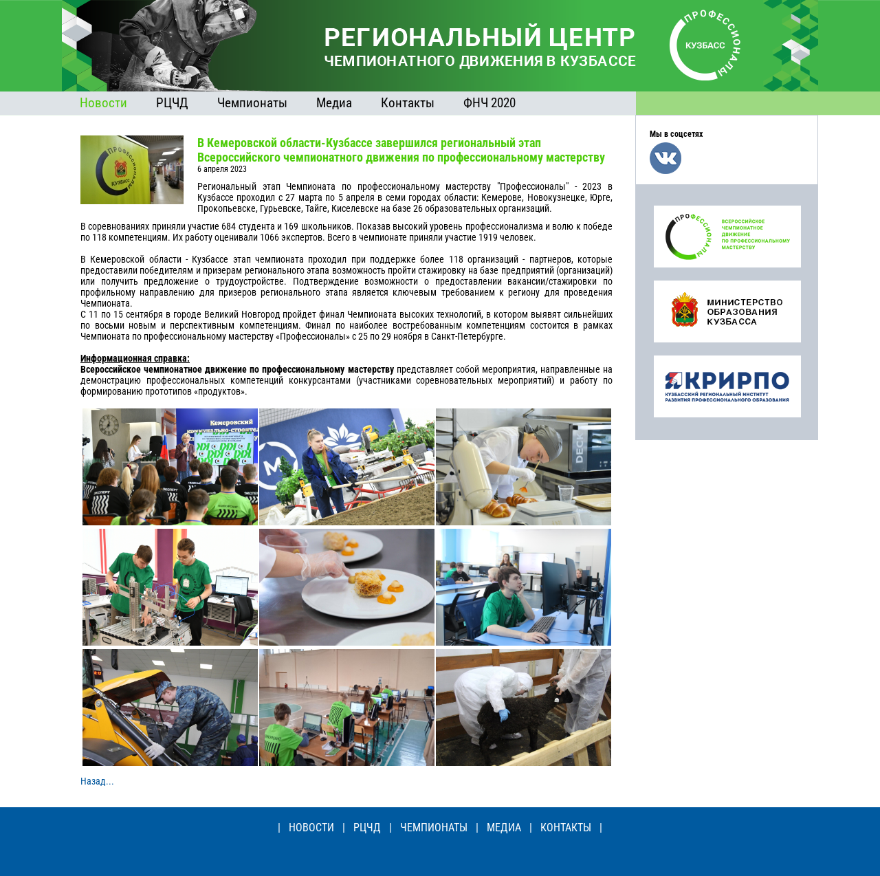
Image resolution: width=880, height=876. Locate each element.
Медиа (334, 103)
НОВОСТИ (311, 827)
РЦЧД (172, 103)
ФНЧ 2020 (489, 103)
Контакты (407, 103)
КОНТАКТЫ (565, 827)
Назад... (97, 781)
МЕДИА (504, 827)
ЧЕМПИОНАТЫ (434, 827)
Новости (103, 103)
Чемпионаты (252, 103)
